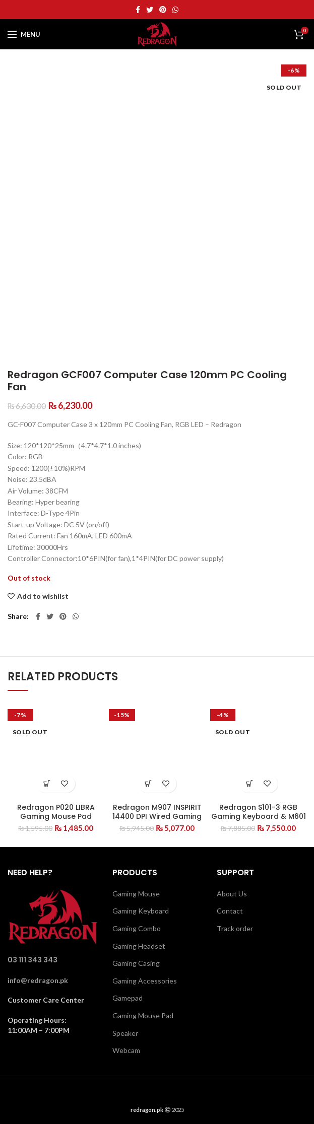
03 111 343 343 (32, 960)
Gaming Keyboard (140, 910)
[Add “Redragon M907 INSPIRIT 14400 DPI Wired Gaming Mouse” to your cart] (148, 784)
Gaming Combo (136, 928)
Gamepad (127, 998)
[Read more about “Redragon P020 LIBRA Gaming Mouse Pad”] (47, 784)
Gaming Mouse (136, 893)
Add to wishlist (43, 596)
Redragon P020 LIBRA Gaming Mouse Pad (56, 812)
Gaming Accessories (144, 980)
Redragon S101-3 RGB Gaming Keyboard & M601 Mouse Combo (258, 816)
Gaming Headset (138, 946)
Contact (230, 910)
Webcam (126, 1050)
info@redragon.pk (38, 980)
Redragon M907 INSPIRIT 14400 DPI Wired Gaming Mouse (157, 816)
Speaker (125, 1033)
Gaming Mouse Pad (142, 1015)
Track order (235, 928)
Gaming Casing (136, 963)
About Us (232, 893)
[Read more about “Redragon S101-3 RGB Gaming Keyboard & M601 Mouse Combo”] (250, 784)
